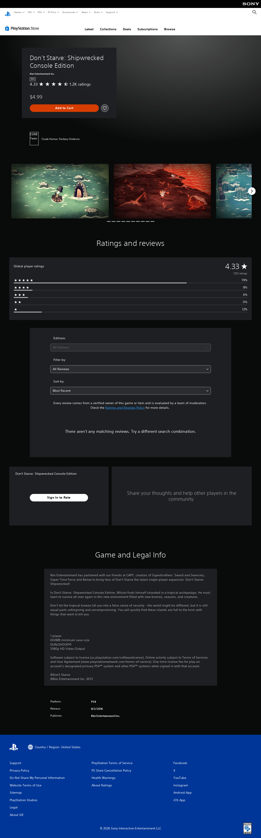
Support (110, 12)
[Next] (251, 187)
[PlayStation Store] (23, 24)
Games (17, 12)
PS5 (30, 12)
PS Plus (52, 12)
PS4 (40, 12)
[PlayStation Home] (7, 12)
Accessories (68, 12)
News (85, 12)
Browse (169, 25)
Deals (127, 25)
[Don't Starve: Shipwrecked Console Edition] (60, 187)
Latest (89, 25)
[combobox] (130, 343)
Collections (108, 25)
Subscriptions (147, 25)
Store (97, 12)
